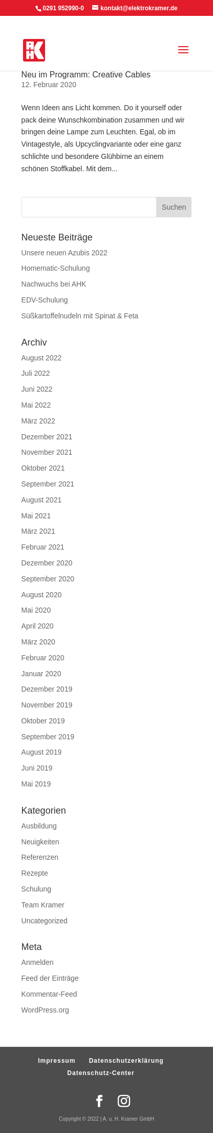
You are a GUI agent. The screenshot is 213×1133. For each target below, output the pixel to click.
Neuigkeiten (40, 842)
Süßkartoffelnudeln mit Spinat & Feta (80, 316)
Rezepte (35, 873)
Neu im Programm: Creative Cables (86, 74)
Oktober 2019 (43, 721)
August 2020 (42, 595)
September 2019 (48, 737)
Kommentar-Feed (49, 994)
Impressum (56, 1060)
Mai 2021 (36, 516)
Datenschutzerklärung (126, 1060)
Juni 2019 (37, 768)
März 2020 (38, 642)
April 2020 (38, 626)
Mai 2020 (36, 610)
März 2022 (38, 421)
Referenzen (40, 857)
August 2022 (42, 358)
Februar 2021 (43, 547)
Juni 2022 (37, 389)
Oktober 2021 (43, 468)
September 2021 (48, 484)
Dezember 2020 (47, 563)
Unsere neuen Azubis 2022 (65, 253)
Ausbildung (39, 826)
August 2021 (42, 500)
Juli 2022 (36, 373)
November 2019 (47, 705)
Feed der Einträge (50, 978)
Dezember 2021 (47, 437)
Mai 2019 (36, 784)
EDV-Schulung (45, 300)
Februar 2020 (43, 658)
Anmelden (38, 962)
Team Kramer (43, 905)
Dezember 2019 (47, 689)
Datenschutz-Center (100, 1073)
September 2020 (48, 579)
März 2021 (38, 531)
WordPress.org (45, 1010)
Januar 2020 (41, 674)
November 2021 (47, 452)
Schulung (36, 889)
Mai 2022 (36, 405)
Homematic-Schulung (56, 268)
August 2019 (42, 752)
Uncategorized (45, 921)
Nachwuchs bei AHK (54, 284)
